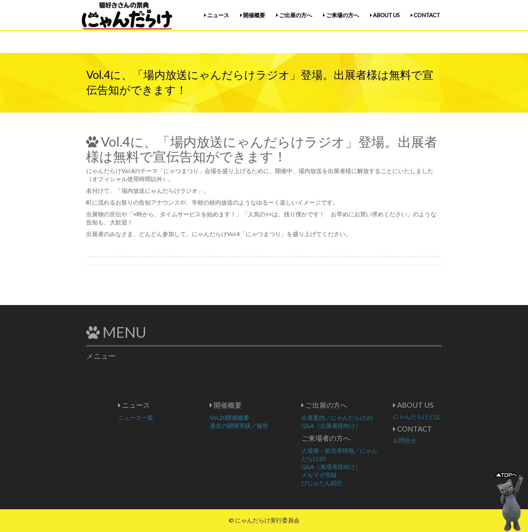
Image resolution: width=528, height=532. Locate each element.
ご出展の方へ (294, 15)
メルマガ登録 (341, 474)
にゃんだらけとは (438, 416)
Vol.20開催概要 (251, 417)
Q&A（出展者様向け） (353, 425)
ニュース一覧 (157, 417)
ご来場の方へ (341, 15)
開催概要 (252, 15)
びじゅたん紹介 (343, 482)
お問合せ (427, 440)
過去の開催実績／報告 (261, 425)
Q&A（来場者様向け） (353, 466)
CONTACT (425, 15)
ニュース (216, 15)
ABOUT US (385, 15)
